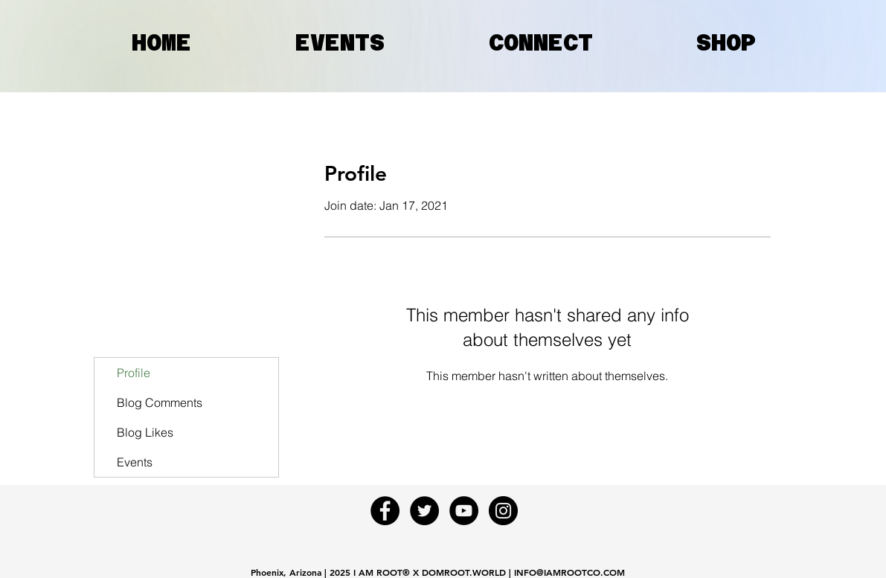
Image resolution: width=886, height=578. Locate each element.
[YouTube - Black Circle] (463, 510)
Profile (133, 372)
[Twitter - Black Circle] (424, 510)
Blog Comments (159, 402)
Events (135, 462)
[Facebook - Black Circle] (384, 510)
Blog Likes (145, 432)
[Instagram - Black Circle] (503, 510)
